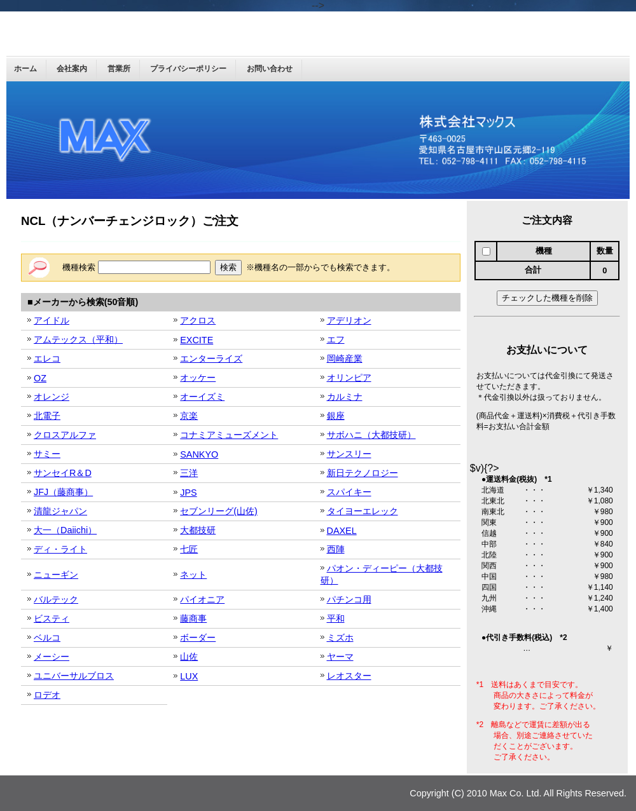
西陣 (336, 549)
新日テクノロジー (362, 473)
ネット (193, 574)
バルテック (56, 599)
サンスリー (349, 454)
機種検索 (136, 267)
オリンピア (349, 377)
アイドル (51, 320)
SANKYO (199, 454)
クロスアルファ (65, 435)
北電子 (47, 416)
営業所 (118, 68)
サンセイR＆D (63, 473)
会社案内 (72, 68)
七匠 (189, 549)
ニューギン (56, 574)
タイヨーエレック (362, 511)
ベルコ (47, 637)
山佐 (189, 656)
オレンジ (51, 397)
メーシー (51, 656)
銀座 (336, 416)
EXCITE (196, 340)
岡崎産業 (345, 358)
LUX (189, 676)
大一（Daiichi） (65, 530)
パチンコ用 (349, 599)
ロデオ (47, 695)
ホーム (25, 68)
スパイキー (349, 492)
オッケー (198, 377)
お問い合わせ (270, 68)
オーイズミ (202, 397)
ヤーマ (340, 656)
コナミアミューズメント (229, 435)
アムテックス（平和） (78, 339)
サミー (47, 454)
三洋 (189, 473)
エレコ (47, 358)
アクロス (198, 320)
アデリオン (349, 320)
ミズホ (340, 637)
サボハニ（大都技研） (371, 435)
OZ (40, 378)
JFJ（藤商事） (63, 492)
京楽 (189, 416)
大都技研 (198, 530)
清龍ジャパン (60, 511)
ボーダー (198, 637)
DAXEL (342, 531)
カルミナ (345, 397)
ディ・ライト (60, 549)
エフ (336, 339)
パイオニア (202, 599)
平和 (336, 618)
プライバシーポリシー (188, 68)
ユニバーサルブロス (74, 676)
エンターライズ (211, 358)
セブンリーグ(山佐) (219, 511)
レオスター (349, 676)
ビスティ (51, 618)
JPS (188, 492)
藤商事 (193, 618)
